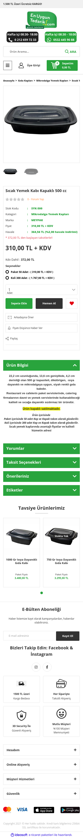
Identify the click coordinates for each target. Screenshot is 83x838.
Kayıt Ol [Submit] (67, 636)
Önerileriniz (17, 476)
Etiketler (14, 490)
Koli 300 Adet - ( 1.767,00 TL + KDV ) (32, 278)
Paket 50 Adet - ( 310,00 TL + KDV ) (32, 272)
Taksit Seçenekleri (23, 462)
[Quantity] (41, 289)
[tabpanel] (22, 552)
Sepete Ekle (19, 303)
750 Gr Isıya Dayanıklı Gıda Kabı (61, 561)
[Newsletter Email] (41, 635)
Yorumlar (15, 448)
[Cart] (62, 65)
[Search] (41, 51)
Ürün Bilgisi (17, 365)
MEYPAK (37, 220)
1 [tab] (41, 593)
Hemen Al (49, 303)
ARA (70, 51)
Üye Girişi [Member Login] (33, 65)
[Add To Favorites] (71, 303)
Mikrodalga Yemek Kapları (50, 214)
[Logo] (41, 20)
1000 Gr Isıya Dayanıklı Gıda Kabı (21, 561)
